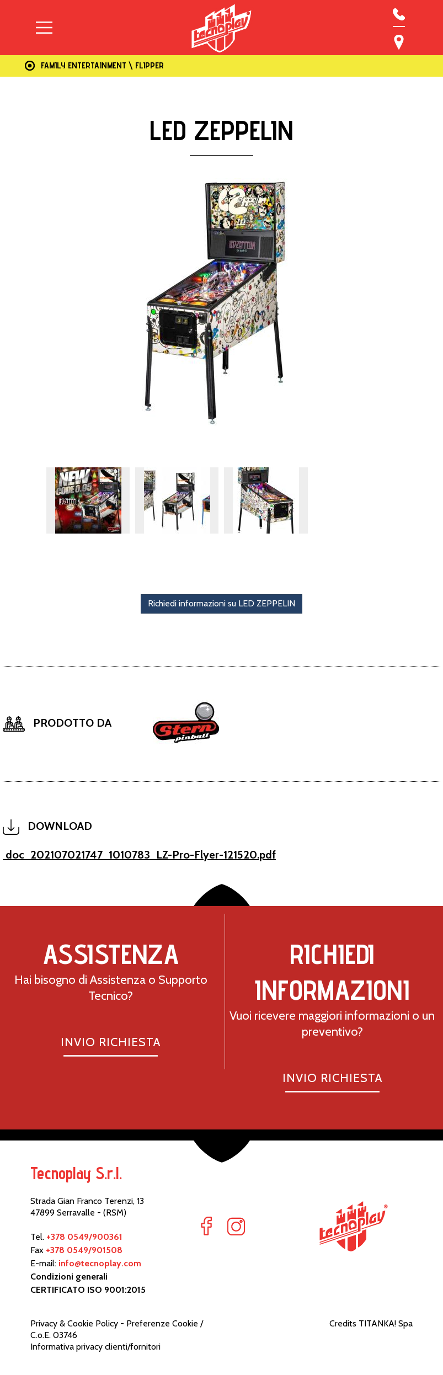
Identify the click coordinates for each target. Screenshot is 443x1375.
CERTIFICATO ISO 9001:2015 (88, 1290)
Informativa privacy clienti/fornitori (95, 1346)
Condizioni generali (69, 1276)
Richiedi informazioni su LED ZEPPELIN (221, 603)
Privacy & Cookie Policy (74, 1323)
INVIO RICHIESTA (111, 1042)
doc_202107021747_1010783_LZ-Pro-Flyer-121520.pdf (139, 854)
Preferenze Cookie (162, 1323)
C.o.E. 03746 (53, 1335)
